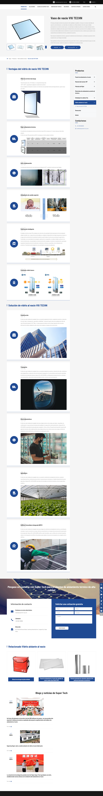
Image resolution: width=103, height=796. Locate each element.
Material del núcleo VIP (85, 82)
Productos (24, 7)
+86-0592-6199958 (75, 2)
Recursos (66, 7)
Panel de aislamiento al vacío (85, 77)
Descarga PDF (72, 47)
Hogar (10, 58)
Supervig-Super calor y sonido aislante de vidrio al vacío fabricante (50, 714)
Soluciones (32, 7)
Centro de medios (75, 7)
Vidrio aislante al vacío (22, 58)
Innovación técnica (56, 7)
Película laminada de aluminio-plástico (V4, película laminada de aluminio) (82, 679)
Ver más (9, 728)
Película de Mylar (85, 86)
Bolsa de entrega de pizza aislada (21, 679)
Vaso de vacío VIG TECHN (33, 58)
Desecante (78, 110)
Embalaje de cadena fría (85, 98)
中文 (84, 2)
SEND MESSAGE (62, 628)
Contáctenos (86, 7)
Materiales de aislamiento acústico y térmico (85, 92)
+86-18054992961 (79, 126)
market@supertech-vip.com (61, 2)
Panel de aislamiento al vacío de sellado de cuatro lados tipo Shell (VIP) (51, 679)
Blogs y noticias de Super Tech (52, 692)
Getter (77, 115)
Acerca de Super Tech (43, 7)
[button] (46, 47)
